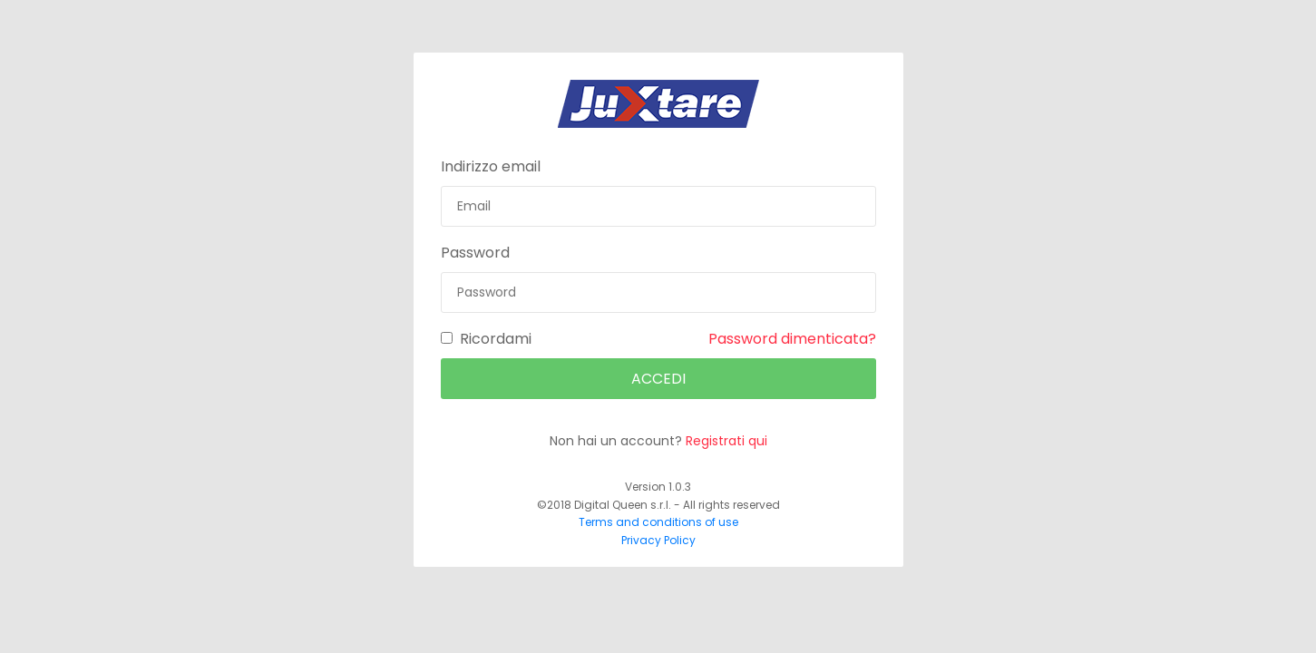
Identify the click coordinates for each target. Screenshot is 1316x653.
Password (475, 252)
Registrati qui (726, 441)
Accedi (658, 378)
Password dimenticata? (792, 338)
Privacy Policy (658, 540)
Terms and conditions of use (658, 522)
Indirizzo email (491, 166)
